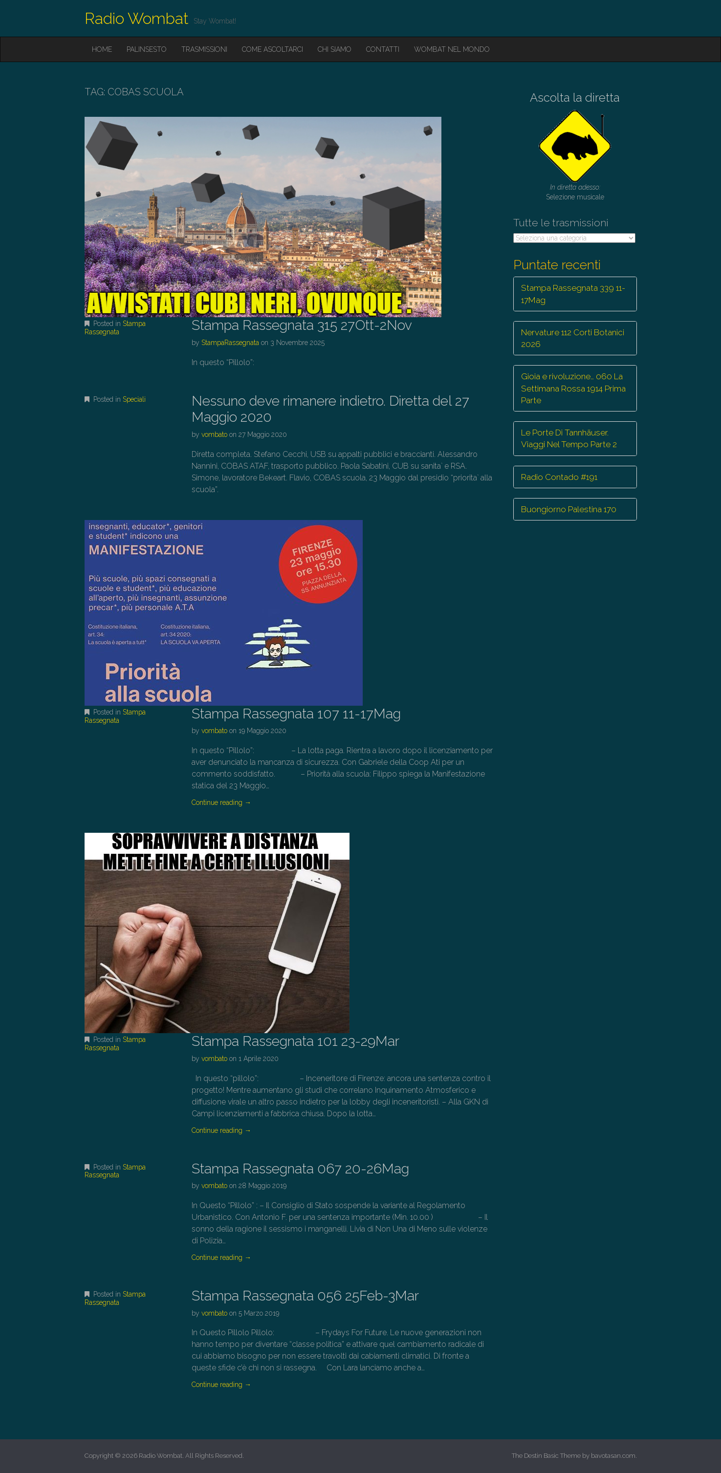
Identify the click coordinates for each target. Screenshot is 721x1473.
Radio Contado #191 (559, 477)
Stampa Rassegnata (115, 328)
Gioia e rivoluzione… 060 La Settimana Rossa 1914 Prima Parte (573, 388)
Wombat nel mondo (452, 49)
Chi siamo (334, 49)
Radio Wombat (137, 18)
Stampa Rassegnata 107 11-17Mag (296, 714)
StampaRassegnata (230, 343)
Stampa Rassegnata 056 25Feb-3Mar (305, 1296)
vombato (214, 434)
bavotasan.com (613, 1455)
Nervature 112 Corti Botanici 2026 (572, 338)
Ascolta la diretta (575, 97)
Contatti (382, 49)
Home (102, 49)
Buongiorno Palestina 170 (568, 509)
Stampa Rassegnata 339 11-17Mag (573, 293)
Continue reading (221, 802)
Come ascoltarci (272, 49)
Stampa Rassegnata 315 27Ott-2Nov (302, 325)
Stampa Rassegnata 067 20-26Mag (300, 1169)
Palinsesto (147, 49)
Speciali (134, 399)
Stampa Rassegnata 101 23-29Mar (295, 1041)
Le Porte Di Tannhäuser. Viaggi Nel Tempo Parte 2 (569, 438)
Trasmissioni (204, 49)
